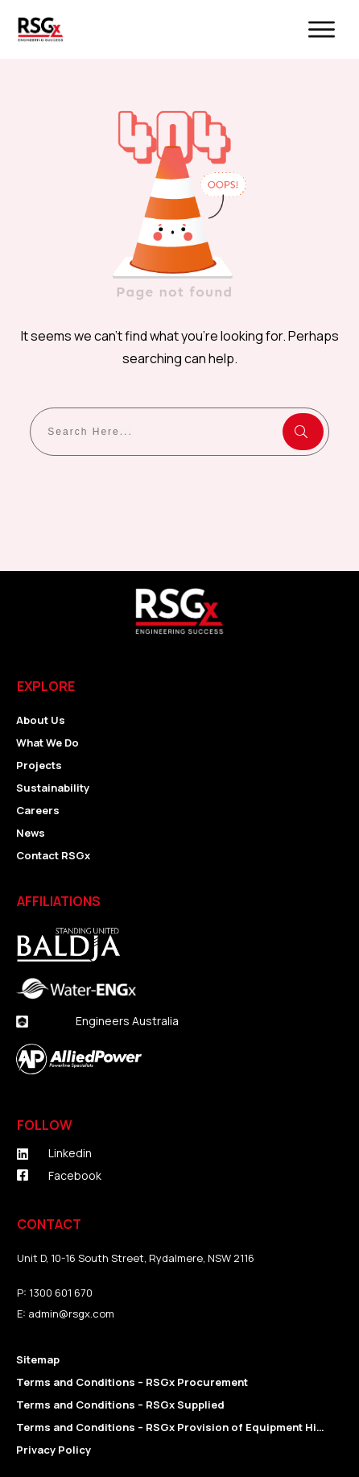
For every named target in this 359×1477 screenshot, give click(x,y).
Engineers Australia (127, 1020)
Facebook (74, 1175)
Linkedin (70, 1152)
